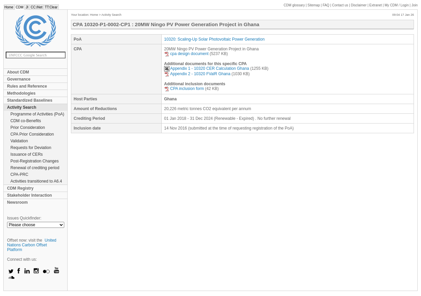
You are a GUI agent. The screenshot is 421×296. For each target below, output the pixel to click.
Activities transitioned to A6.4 (36, 181)
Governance (18, 79)
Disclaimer (359, 5)
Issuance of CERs (26, 154)
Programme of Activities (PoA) (37, 114)
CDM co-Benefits (25, 120)
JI (27, 7)
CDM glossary (294, 5)
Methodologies (21, 93)
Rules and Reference (27, 86)
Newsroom (17, 202)
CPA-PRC (19, 174)
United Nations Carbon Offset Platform (31, 245)
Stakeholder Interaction (29, 195)
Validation (19, 141)
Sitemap (314, 5)
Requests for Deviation (30, 147)
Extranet (375, 5)
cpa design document (186, 53)
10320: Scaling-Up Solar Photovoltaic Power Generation (214, 39)
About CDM (18, 72)
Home (8, 7)
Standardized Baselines (29, 100)
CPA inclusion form (184, 88)
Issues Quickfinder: (24, 218)
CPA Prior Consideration (32, 134)
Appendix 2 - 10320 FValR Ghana (197, 73)
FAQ (325, 5)
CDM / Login (397, 5)
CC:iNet (36, 7)
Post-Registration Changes (34, 161)
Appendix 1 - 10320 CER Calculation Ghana (206, 68)
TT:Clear (51, 7)
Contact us (340, 5)
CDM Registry (20, 188)
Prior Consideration (27, 127)
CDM (20, 7)
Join (415, 5)
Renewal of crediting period (34, 167)
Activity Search (21, 107)
